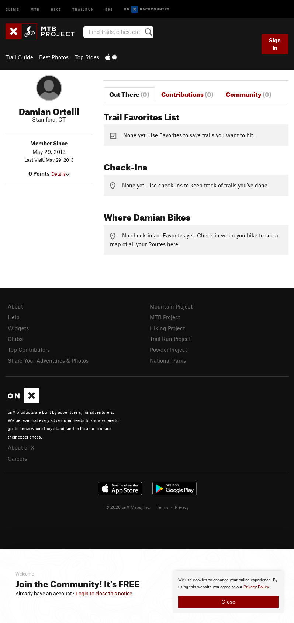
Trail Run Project (170, 338)
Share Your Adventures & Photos (48, 360)
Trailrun (83, 9)
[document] (228, 592)
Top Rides (87, 57)
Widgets (18, 328)
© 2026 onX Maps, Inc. (128, 507)
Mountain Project (171, 306)
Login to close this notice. (105, 593)
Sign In (275, 44)
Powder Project (168, 349)
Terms (163, 507)
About (15, 306)
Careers (17, 458)
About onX (21, 447)
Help (14, 317)
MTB (35, 9)
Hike (56, 9)
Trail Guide (19, 57)
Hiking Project (167, 328)
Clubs (15, 338)
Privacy (182, 507)
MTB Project (165, 317)
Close (228, 601)
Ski (109, 9)
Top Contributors (29, 349)
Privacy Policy (256, 587)
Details (60, 174)
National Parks (168, 360)
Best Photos (54, 57)
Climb (13, 9)
